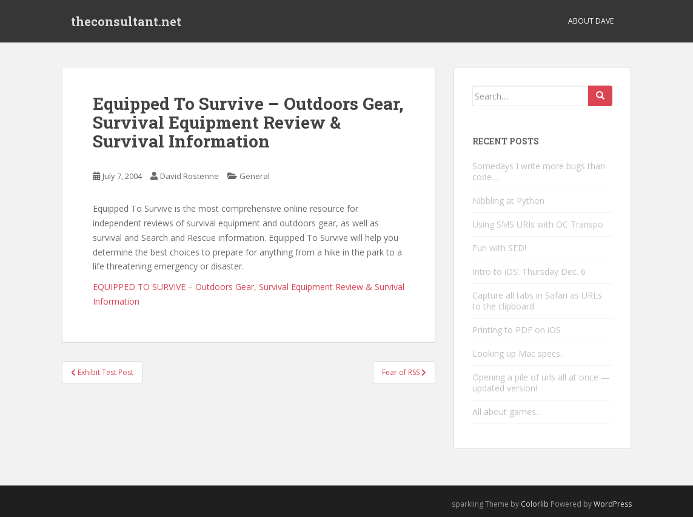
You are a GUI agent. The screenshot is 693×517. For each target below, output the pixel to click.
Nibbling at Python (508, 200)
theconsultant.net (126, 21)
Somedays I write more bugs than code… (538, 171)
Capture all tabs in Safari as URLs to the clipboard (537, 300)
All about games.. (506, 411)
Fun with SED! (499, 248)
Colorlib (535, 504)
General (254, 176)
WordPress (613, 504)
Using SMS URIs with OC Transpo (537, 224)
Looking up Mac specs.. (518, 353)
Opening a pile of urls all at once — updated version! (541, 382)
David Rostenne (189, 176)
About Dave (591, 21)
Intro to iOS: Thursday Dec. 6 (529, 271)
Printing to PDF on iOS (516, 330)
